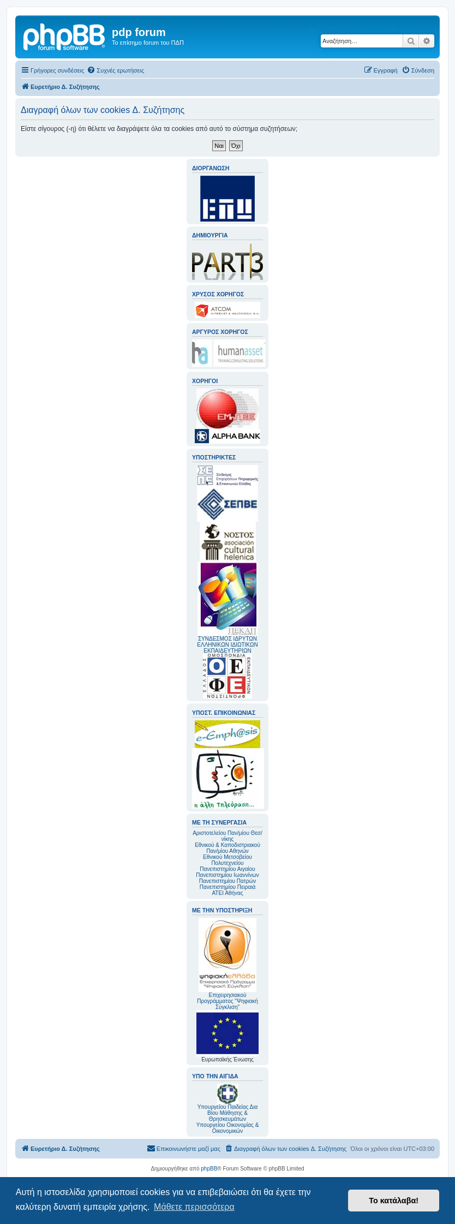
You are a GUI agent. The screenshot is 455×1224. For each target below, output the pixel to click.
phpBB (209, 1169)
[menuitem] (115, 70)
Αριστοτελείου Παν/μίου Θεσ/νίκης (227, 836)
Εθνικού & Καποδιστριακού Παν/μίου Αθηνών (227, 848)
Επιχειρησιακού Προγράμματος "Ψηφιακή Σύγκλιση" (227, 964)
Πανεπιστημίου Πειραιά (227, 887)
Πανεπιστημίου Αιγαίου (227, 869)
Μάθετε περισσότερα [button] (194, 1206)
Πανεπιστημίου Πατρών (227, 881)
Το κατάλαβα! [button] (393, 1200)
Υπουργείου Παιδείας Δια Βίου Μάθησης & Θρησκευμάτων (227, 1113)
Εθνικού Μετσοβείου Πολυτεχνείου (227, 860)
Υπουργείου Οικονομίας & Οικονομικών (227, 1128)
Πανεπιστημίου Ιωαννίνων (227, 875)
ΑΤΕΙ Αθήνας (227, 893)
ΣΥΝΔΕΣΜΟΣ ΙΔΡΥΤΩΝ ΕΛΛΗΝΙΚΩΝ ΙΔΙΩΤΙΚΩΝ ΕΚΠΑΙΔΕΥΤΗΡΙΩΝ (227, 645)
